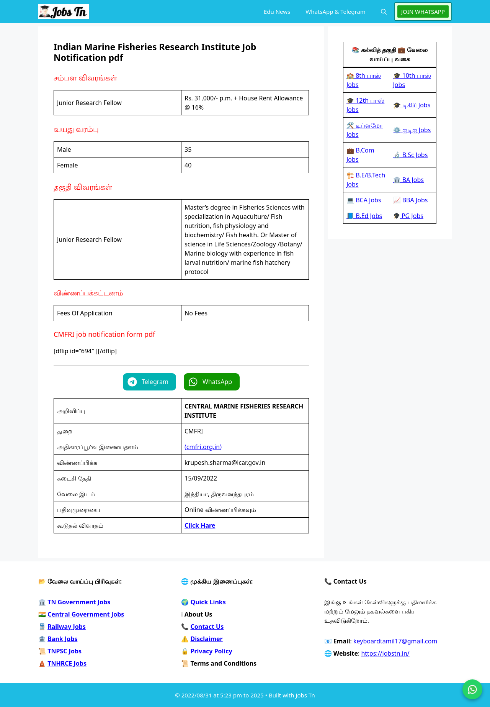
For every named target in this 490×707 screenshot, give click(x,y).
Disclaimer (207, 639)
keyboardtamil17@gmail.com (395, 641)
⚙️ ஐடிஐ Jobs (412, 130)
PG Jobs (408, 216)
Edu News (277, 11)
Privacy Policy (211, 651)
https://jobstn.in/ (385, 653)
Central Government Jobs (85, 614)
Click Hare (200, 525)
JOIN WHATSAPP (423, 11)
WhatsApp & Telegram (335, 11)
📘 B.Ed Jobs (364, 216)
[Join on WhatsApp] (472, 689)
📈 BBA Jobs (410, 200)
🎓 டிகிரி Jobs (412, 105)
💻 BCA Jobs (363, 200)
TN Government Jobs (78, 602)
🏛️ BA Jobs (408, 180)
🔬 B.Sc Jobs (410, 155)
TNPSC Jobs (64, 651)
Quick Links (208, 602)
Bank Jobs (62, 639)
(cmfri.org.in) (203, 447)
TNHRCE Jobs (67, 663)
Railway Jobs (66, 626)
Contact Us (207, 626)
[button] (383, 11)
